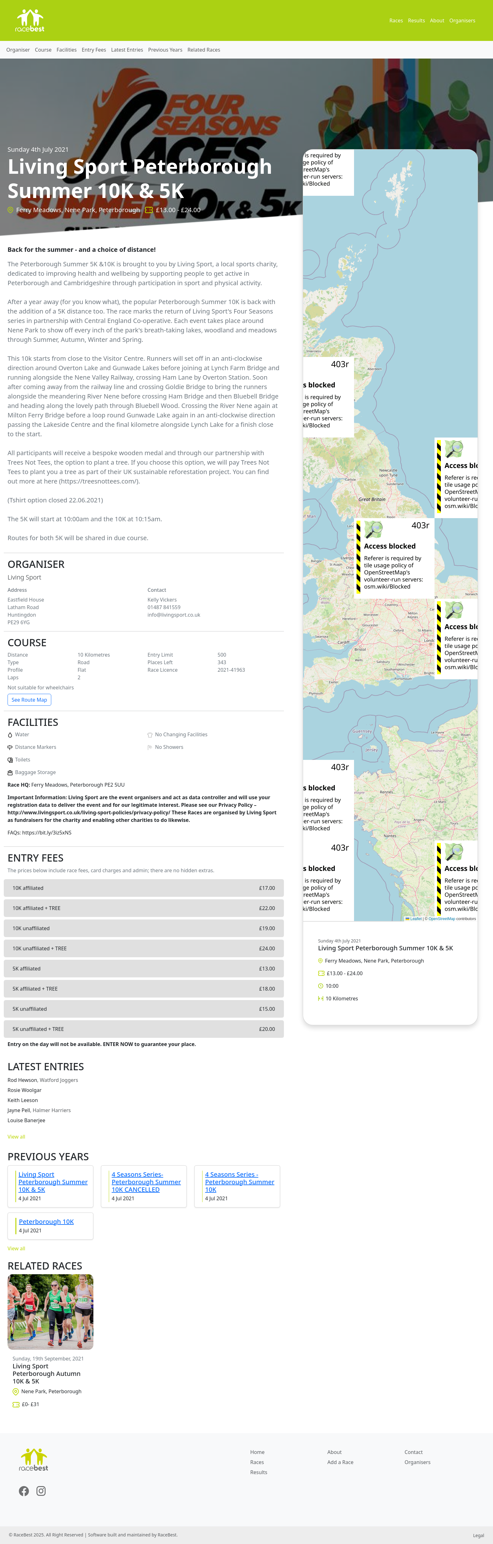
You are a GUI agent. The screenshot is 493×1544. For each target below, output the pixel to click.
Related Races (203, 49)
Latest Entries (127, 49)
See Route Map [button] (29, 699)
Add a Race (340, 1462)
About (437, 20)
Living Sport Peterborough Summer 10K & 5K (53, 1182)
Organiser (18, 49)
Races (396, 20)
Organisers (462, 20)
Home (257, 1452)
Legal (478, 1535)
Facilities (67, 49)
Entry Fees (94, 49)
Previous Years (165, 49)
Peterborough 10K (46, 1221)
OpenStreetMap (442, 919)
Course (43, 49)
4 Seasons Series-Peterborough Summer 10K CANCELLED (146, 1182)
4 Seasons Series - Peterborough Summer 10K (239, 1182)
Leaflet (414, 919)
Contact (414, 1452)
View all (16, 1136)
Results (416, 20)
